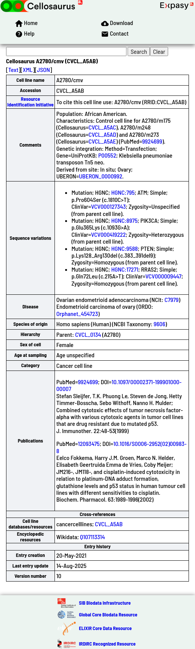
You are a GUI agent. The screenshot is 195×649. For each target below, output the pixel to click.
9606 (159, 323)
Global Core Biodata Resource (108, 614)
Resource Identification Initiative (30, 102)
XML (28, 69)
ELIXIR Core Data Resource (105, 628)
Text (13, 69)
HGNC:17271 (124, 269)
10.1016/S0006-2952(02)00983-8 (121, 447)
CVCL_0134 (88, 334)
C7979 (172, 299)
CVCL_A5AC (102, 127)
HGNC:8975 (124, 220)
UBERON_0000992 (100, 176)
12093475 (89, 443)
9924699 (152, 141)
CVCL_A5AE (102, 141)
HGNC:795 (123, 192)
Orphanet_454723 (77, 313)
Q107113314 (92, 536)
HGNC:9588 (124, 248)
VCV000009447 (163, 276)
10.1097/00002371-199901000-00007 (119, 385)
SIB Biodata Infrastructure (105, 603)
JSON (43, 69)
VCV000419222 (108, 234)
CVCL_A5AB (109, 523)
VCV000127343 (108, 206)
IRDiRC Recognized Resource (107, 644)
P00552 (107, 155)
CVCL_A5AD (102, 134)
